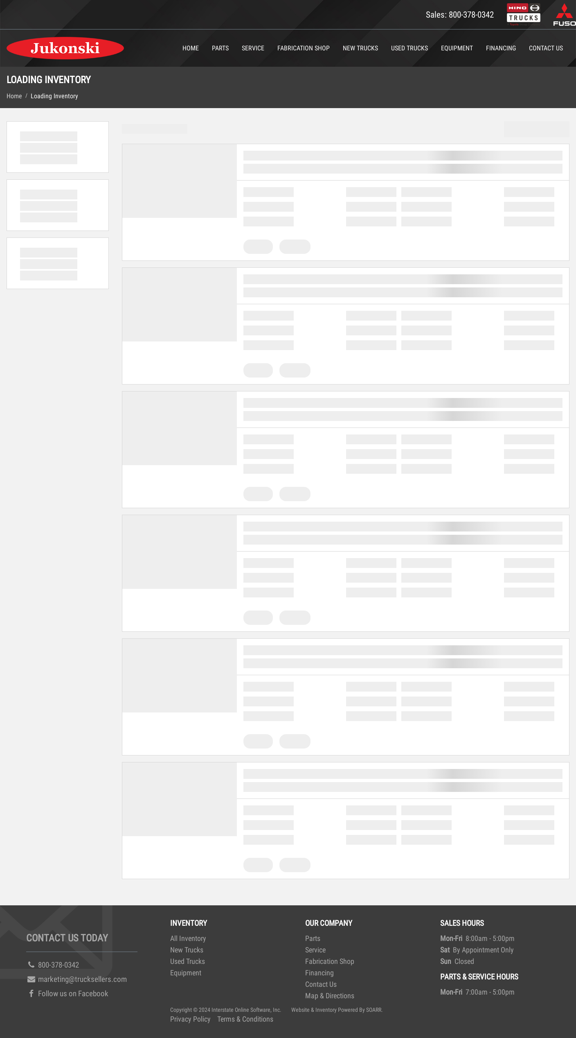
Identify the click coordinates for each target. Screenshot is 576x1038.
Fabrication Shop (303, 48)
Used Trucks (409, 48)
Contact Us (546, 48)
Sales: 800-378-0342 (460, 14)
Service (253, 48)
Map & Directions (329, 996)
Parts (220, 48)
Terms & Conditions (245, 1019)
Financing (501, 48)
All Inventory (188, 938)
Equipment (457, 48)
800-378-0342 (52, 965)
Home (190, 48)
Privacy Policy (190, 1019)
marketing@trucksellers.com (76, 979)
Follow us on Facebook (67, 993)
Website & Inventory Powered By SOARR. (337, 1009)
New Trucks (360, 48)
